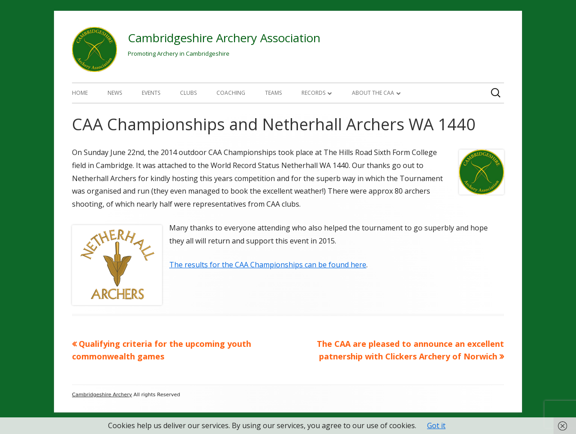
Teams (273, 93)
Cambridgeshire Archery (102, 395)
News (115, 93)
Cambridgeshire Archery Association (224, 38)
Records (313, 93)
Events (151, 93)
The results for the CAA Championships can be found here (267, 265)
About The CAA (373, 93)
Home (80, 93)
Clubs (188, 93)
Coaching (230, 93)
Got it (436, 425)
